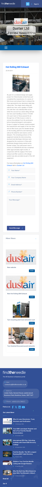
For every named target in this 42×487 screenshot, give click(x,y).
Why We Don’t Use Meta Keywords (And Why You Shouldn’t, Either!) (24, 472)
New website (11, 267)
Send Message (16, 228)
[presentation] (21, 220)
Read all (7, 479)
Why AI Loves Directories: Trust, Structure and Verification (24, 420)
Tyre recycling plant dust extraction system (22, 320)
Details (32, 270)
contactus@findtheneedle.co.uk (15, 384)
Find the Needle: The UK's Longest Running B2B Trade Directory (24, 453)
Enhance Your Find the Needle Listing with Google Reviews (23, 463)
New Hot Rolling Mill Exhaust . (17, 294)
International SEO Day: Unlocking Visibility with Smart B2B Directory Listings (24, 442)
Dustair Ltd (21, 28)
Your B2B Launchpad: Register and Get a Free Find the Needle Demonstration (25, 431)
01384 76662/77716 (21, 33)
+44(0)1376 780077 (18, 401)
